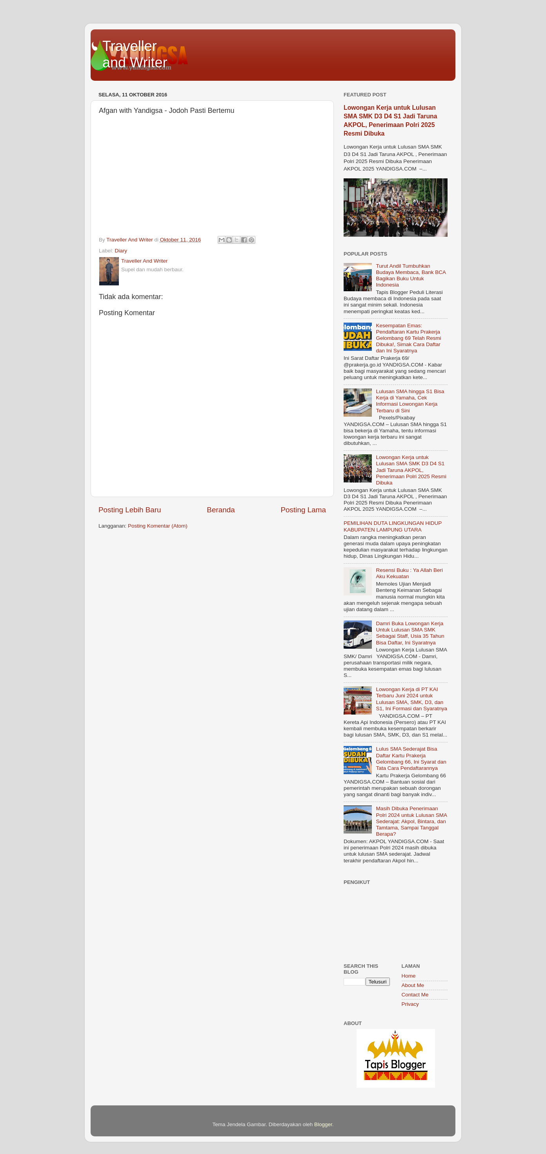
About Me (413, 985)
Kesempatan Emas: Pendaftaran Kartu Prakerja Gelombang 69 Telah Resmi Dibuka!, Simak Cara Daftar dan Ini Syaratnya (408, 338)
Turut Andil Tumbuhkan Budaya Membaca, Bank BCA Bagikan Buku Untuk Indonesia (411, 275)
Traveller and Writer (134, 54)
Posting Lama (303, 510)
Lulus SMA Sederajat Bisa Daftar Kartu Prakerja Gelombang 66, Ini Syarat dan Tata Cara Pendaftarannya (411, 758)
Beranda (221, 510)
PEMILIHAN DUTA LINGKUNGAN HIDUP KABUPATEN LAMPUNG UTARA (393, 526)
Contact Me (415, 995)
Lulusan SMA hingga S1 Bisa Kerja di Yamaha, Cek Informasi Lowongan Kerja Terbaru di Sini (410, 401)
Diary (121, 251)
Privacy (410, 1004)
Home (409, 976)
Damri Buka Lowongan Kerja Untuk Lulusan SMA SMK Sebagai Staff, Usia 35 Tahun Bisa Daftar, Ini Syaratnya (410, 633)
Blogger (323, 1124)
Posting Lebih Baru (129, 510)
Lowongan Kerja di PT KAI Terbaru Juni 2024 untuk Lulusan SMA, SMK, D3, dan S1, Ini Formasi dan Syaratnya (411, 698)
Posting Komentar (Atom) (157, 526)
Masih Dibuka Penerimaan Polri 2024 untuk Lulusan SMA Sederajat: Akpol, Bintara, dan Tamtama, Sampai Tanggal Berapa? (411, 821)
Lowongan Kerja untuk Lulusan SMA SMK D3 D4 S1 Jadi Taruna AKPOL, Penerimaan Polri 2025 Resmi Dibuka (411, 470)
